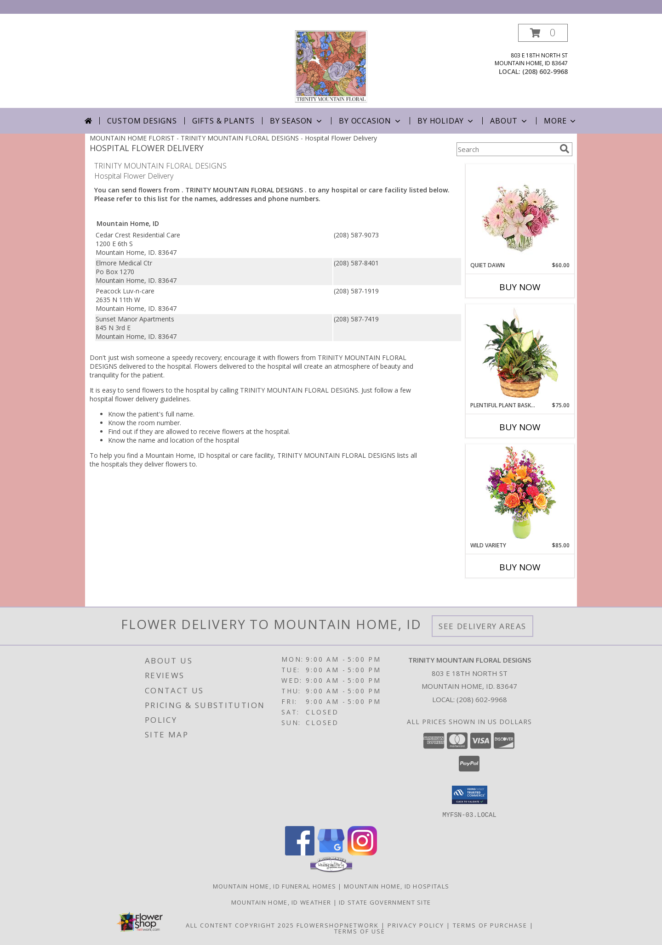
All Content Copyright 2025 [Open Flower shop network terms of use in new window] (240, 925)
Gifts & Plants (223, 121)
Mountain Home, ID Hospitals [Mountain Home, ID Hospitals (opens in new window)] (396, 886)
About (509, 121)
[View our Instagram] (362, 852)
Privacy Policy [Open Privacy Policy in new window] (416, 925)
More (560, 121)
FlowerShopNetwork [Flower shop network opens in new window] (338, 925)
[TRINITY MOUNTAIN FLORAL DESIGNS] (331, 66)
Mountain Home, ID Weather (281, 902)
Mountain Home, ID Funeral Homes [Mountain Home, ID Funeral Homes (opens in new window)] (274, 886)
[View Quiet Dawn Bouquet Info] (520, 212)
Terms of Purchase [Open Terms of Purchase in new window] (490, 925)
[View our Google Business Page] (331, 852)
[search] (564, 149)
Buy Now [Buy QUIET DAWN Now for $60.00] (520, 287)
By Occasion (370, 121)
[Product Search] (506, 149)
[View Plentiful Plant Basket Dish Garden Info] (520, 353)
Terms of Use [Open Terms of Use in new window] (359, 931)
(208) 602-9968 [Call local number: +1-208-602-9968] (545, 71)
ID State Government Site (385, 902)
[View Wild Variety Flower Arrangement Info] (520, 493)
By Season (297, 121)
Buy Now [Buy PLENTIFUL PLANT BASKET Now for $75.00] (520, 427)
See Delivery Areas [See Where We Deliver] (482, 626)
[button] (543, 33)
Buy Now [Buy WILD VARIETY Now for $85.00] (520, 567)
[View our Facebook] (299, 852)
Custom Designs (142, 121)
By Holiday (446, 121)
